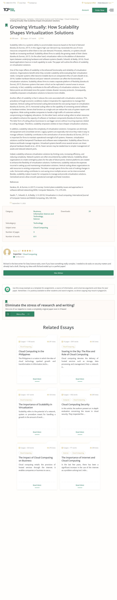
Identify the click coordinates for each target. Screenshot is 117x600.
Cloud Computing (71, 19)
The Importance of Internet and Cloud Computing (78, 459)
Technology (38, 223)
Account (85, 10)
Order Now (99, 10)
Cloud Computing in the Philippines (31, 353)
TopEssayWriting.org (18, 19)
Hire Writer (58, 273)
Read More (37, 379)
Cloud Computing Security (75, 404)
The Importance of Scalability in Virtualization (35, 406)
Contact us (33, 3)
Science (36, 219)
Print (42, 38)
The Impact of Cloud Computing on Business (36, 459)
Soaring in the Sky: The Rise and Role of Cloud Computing (78, 353)
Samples (30, 19)
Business (37, 211)
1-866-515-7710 (10, 3)
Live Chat (22, 3)
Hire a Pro (20, 314)
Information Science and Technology (49, 19)
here (109, 3)
